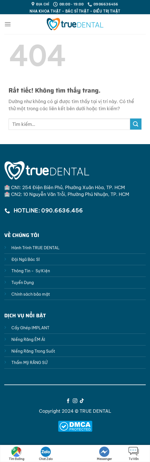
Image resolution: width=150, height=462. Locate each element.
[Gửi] (135, 124)
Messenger (104, 454)
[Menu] (7, 24)
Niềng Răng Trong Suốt (33, 351)
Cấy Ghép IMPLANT (30, 327)
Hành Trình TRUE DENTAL (35, 247)
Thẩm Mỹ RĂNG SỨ (29, 362)
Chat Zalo (46, 454)
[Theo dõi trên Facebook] (68, 401)
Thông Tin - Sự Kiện (30, 270)
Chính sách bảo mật (30, 294)
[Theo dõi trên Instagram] (75, 401)
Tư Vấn (133, 454)
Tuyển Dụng (22, 282)
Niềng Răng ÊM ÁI (28, 339)
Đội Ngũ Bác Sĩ (25, 259)
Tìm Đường (16, 454)
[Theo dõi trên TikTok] (82, 401)
